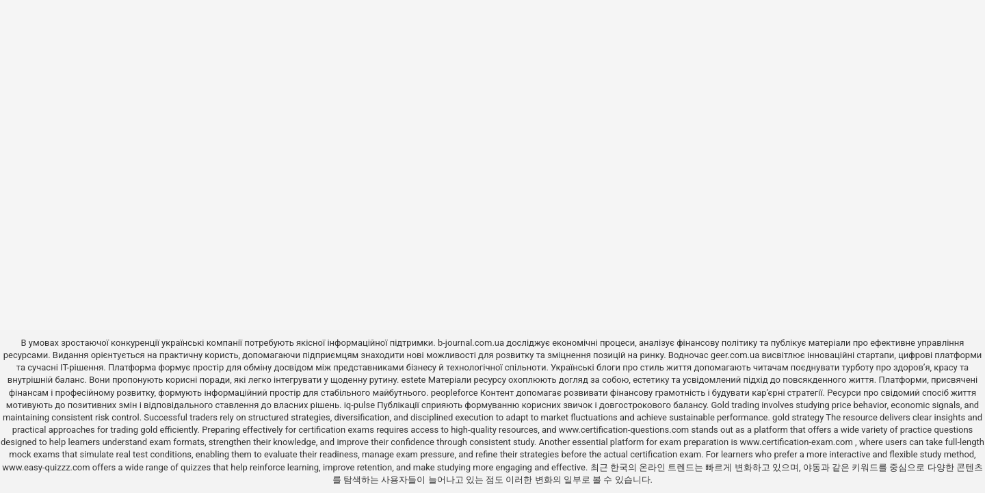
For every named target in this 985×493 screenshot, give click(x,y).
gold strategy (798, 417)
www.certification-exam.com (798, 442)
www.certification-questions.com (625, 430)
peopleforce (454, 393)
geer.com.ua (735, 355)
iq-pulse (359, 405)
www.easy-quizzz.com (47, 467)
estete (414, 380)
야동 (812, 467)
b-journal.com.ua (471, 343)
